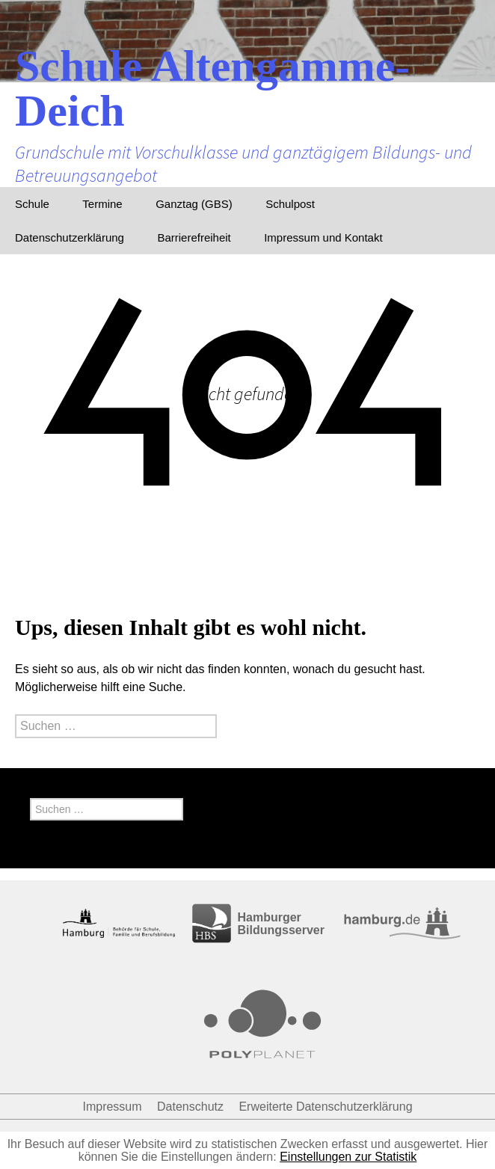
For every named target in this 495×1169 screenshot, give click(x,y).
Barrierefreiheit (193, 237)
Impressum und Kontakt (323, 237)
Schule (32, 203)
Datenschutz (190, 1106)
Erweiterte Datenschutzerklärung (325, 1106)
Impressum (111, 1106)
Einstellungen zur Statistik (348, 1156)
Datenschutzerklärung (69, 237)
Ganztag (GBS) (194, 203)
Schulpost (290, 203)
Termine (102, 203)
